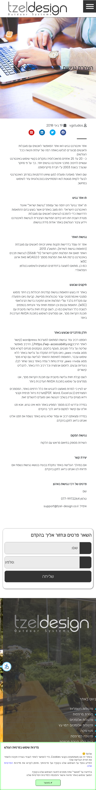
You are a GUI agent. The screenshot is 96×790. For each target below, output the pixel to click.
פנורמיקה (86, 730)
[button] (6, 666)
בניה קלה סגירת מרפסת (76, 741)
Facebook (51, 667)
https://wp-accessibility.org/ (52, 344)
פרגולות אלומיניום (81, 720)
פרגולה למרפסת (81, 736)
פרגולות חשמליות (81, 709)
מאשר (48, 782)
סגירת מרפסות (83, 714)
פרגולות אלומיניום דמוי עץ (76, 725)
